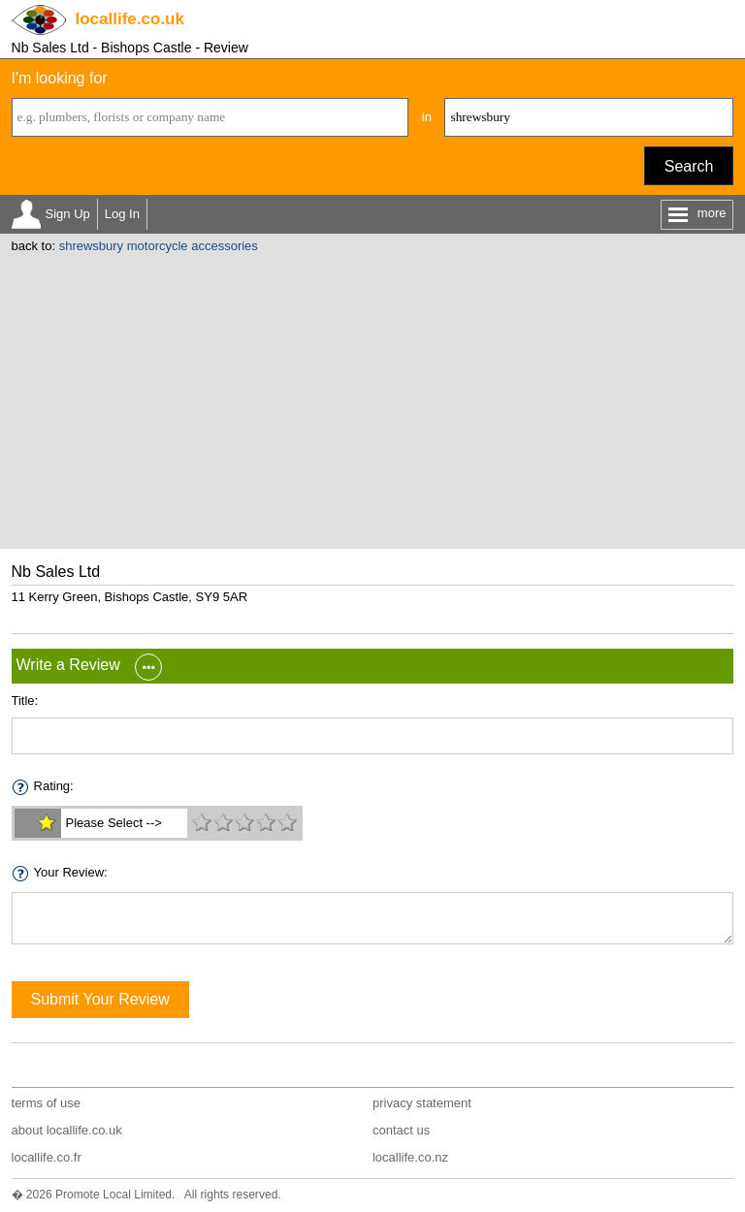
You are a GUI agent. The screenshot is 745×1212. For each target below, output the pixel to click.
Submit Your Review (100, 999)
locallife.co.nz (410, 1157)
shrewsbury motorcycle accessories (158, 246)
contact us (401, 1130)
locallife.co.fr (46, 1157)
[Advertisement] (373, 398)
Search (689, 166)
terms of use (46, 1103)
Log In (122, 214)
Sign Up (68, 214)
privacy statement (421, 1103)
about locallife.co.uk (67, 1130)
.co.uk (130, 19)
